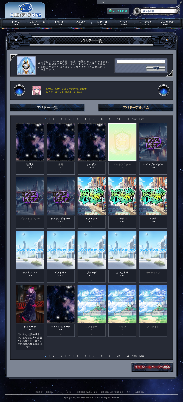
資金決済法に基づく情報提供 (112, 392)
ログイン (103, 2)
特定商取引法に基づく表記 (87, 392)
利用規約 (49, 392)
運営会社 (38, 392)
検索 (155, 68)
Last (141, 119)
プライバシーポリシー (64, 392)
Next (134, 119)
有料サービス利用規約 (135, 392)
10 (118, 119)
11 (128, 119)
